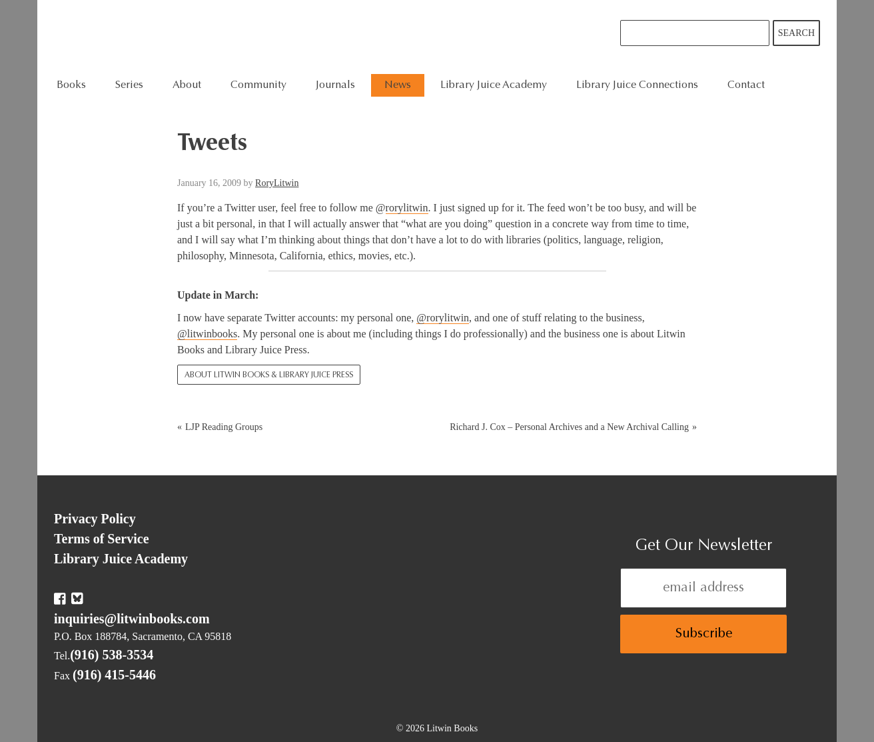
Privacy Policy (95, 518)
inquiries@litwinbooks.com (132, 618)
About (187, 85)
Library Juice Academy (493, 85)
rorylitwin (407, 207)
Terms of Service (101, 538)
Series (129, 85)
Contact (746, 85)
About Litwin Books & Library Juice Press (269, 375)
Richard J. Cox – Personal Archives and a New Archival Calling (569, 427)
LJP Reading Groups (223, 427)
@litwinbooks (207, 333)
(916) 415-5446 (114, 674)
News (397, 85)
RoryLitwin (276, 183)
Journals (335, 85)
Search (796, 33)
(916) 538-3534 (111, 654)
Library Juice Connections (637, 85)
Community (258, 85)
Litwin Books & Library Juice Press (255, 37)
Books (71, 85)
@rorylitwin (442, 317)
